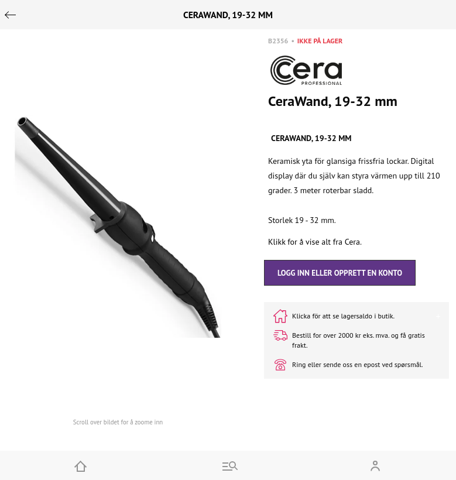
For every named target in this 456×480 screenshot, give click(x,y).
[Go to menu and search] (228, 465)
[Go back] (10, 15)
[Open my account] (375, 465)
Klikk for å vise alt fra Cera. (315, 241)
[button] (118, 226)
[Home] (81, 465)
